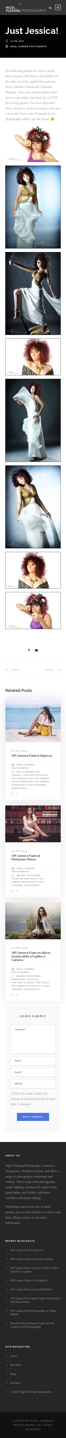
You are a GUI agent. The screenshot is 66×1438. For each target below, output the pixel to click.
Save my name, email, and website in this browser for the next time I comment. (33, 1099)
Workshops (19, 788)
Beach (20, 772)
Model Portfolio (38, 983)
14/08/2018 (19, 948)
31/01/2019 (19, 851)
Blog (13, 1373)
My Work (15, 1364)
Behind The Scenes (29, 875)
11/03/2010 (17, 41)
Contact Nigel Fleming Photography (30, 1391)
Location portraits (35, 775)
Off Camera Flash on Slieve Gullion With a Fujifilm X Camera (30, 956)
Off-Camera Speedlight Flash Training (28, 882)
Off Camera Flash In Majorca (31, 755)
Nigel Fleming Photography (28, 46)
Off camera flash (22, 778)
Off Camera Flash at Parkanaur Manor (25, 857)
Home (13, 1356)
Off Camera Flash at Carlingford (28, 1280)
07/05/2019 (19, 751)
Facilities (15, 1382)
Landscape (18, 979)
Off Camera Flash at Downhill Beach (31, 1289)
